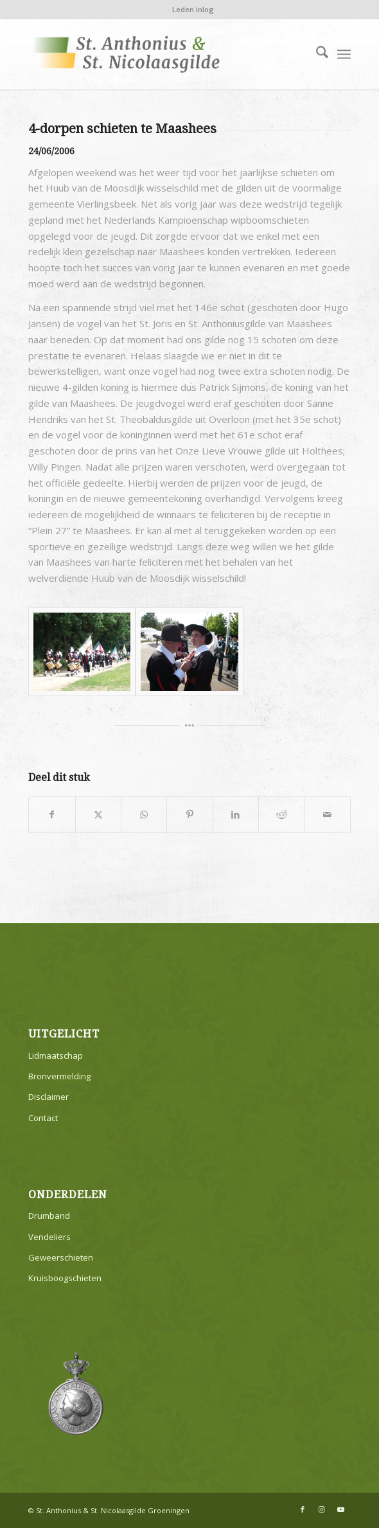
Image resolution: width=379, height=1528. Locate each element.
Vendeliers (49, 1237)
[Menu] (344, 54)
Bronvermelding (59, 1076)
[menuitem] (193, 9)
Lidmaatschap (55, 1055)
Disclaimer (48, 1096)
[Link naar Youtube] (341, 1509)
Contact (43, 1118)
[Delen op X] (98, 814)
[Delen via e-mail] (326, 814)
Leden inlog (193, 9)
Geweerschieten (60, 1257)
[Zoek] (315, 54)
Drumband (49, 1215)
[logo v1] (157, 54)
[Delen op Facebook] (52, 814)
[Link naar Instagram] (321, 1509)
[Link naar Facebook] (302, 1509)
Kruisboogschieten (64, 1278)
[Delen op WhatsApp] (143, 814)
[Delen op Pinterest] (189, 814)
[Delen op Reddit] (281, 814)
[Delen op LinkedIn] (235, 814)
